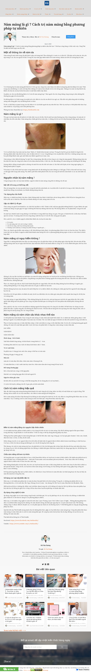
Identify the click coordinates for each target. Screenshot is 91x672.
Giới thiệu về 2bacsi (44, 661)
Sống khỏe (9, 14)
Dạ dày (69, 14)
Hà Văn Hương (45, 545)
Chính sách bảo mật (71, 661)
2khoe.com (27, 670)
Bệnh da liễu (78, 9)
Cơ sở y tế (37, 9)
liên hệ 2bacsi (83, 661)
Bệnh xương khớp (22, 14)
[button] (11, 9)
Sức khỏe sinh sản (64, 9)
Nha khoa (79, 14)
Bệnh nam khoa (24, 9)
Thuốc (47, 14)
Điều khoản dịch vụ (58, 661)
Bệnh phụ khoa (10, 9)
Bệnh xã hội (36, 14)
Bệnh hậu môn (49, 9)
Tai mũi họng (58, 14)
